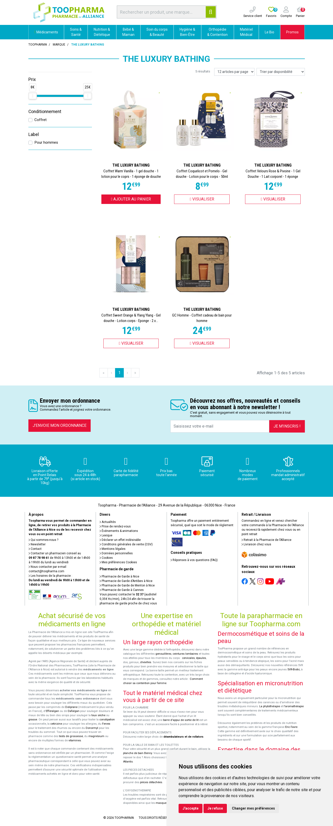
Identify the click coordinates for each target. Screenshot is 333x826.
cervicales (188, 658)
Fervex (106, 723)
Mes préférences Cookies (118, 562)
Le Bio (269, 32)
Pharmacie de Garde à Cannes (122, 590)
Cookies (106, 558)
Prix (32, 79)
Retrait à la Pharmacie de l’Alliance (266, 540)
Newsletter (37, 544)
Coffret (40, 120)
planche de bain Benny (137, 753)
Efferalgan (52, 711)
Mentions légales (113, 549)
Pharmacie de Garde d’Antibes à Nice (126, 581)
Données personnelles (116, 553)
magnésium (96, 736)
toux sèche (98, 715)
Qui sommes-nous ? (43, 540)
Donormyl (92, 728)
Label (33, 134)
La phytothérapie (269, 706)
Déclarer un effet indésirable (120, 540)
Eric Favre (291, 727)
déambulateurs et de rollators (183, 736)
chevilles (145, 662)
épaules (201, 658)
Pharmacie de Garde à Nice (119, 576)
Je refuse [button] (215, 808)
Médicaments (46, 32)
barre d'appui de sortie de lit (181, 720)
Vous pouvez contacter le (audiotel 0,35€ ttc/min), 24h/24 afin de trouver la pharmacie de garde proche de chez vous (128, 599)
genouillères (163, 653)
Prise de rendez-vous (115, 526)
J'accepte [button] (191, 808)
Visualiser (202, 199)
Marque (59, 44)
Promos (292, 32)
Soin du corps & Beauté (157, 32)
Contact (35, 549)
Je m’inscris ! (287, 426)
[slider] (32, 95)
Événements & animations (119, 531)
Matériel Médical (246, 32)
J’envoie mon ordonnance (59, 425)
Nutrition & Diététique (102, 32)
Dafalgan (73, 711)
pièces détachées (151, 782)
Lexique (106, 535)
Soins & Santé (76, 32)
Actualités (108, 522)
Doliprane (71, 707)
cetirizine (56, 723)
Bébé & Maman (128, 32)
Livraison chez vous (256, 544)
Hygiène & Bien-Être (187, 32)
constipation (107, 719)
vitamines (74, 740)
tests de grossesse (71, 736)
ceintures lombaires (185, 653)
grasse (32, 719)
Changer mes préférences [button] (253, 808)
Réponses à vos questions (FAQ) (194, 560)
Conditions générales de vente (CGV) (126, 544)
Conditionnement (44, 111)
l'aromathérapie (294, 706)
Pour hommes (46, 142)
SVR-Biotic (293, 669)
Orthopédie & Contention (217, 32)
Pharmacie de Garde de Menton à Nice (127, 585)
